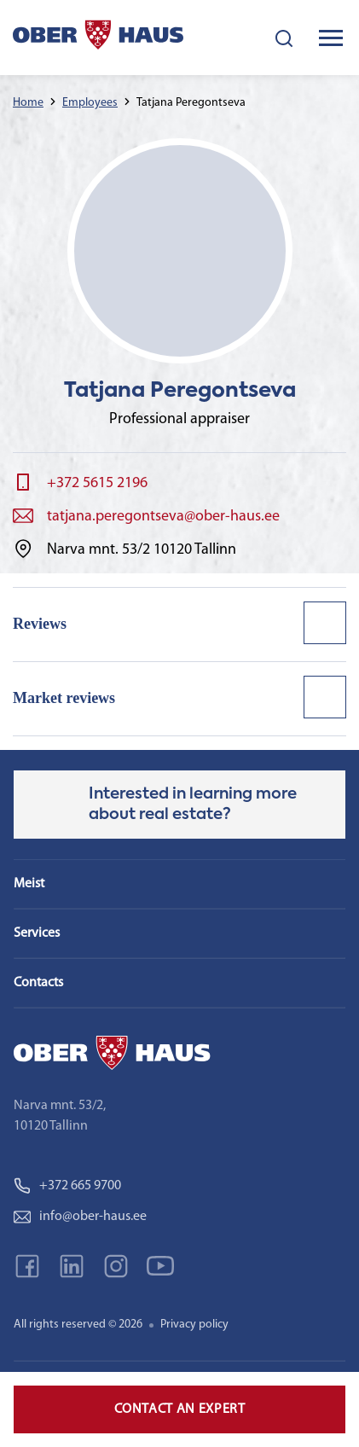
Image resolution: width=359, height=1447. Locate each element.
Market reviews (64, 697)
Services (37, 933)
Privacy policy (194, 1324)
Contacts (38, 983)
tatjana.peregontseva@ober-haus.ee (163, 516)
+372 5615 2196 (97, 483)
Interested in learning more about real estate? (193, 804)
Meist (29, 884)
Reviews (40, 623)
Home (28, 102)
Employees (90, 102)
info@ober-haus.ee (80, 1216)
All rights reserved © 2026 (78, 1324)
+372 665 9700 (67, 1185)
